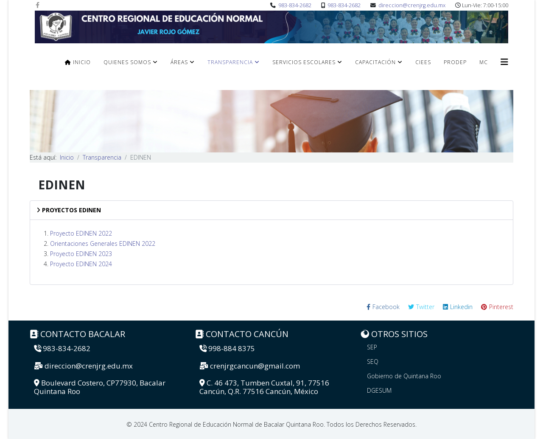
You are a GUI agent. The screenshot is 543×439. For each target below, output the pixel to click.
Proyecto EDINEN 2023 (81, 254)
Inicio (78, 62)
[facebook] (37, 5)
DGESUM (379, 390)
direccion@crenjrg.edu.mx (411, 5)
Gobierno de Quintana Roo (404, 376)
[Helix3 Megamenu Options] (504, 61)
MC (483, 62)
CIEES (423, 62)
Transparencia (230, 62)
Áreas (179, 62)
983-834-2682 (294, 5)
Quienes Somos (127, 62)
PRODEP (455, 62)
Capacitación (375, 62)
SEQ (372, 361)
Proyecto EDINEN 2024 (81, 264)
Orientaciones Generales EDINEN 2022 (102, 243)
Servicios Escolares (304, 62)
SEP (372, 347)
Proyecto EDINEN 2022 (81, 233)
